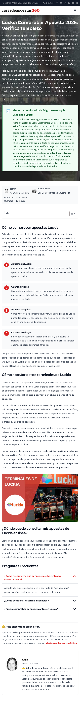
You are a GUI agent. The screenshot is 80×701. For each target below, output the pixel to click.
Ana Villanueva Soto (19, 193)
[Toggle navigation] (75, 10)
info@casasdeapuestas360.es (61, 643)
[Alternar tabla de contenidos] (70, 213)
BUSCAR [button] (48, 2)
